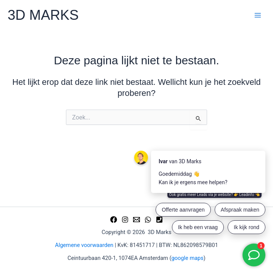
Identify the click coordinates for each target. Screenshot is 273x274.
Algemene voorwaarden (84, 245)
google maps (188, 258)
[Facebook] (113, 219)
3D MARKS (43, 15)
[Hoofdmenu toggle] (257, 15)
